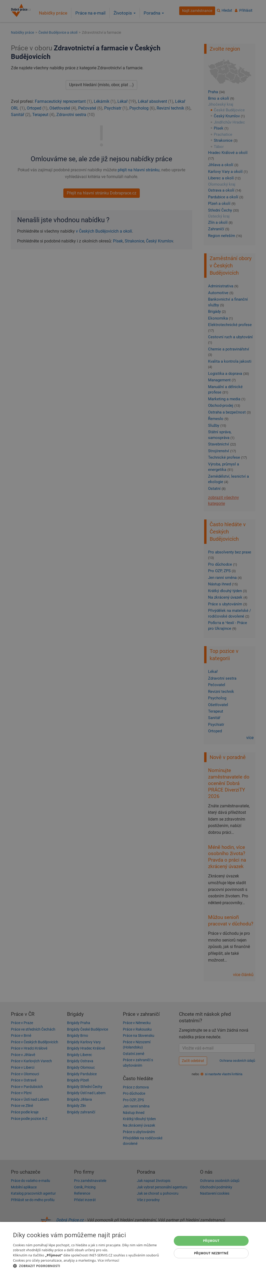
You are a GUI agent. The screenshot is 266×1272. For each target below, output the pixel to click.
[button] (90, 1265)
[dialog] (133, 1247)
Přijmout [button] (211, 1241)
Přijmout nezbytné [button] (211, 1253)
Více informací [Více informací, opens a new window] (108, 1260)
